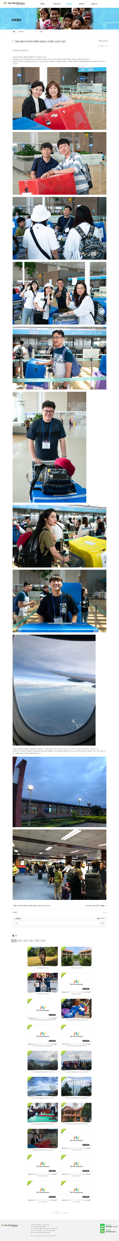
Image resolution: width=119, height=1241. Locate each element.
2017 (31, 941)
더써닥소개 (56, 4)
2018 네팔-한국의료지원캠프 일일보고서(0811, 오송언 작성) (40, 41)
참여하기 (82, 4)
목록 (15, 912)
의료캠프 (69, 4)
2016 (37, 941)
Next (65, 1212)
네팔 (15, 936)
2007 (43, 941)
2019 (19, 941)
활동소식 (94, 4)
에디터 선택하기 (101, 918)
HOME (42, 4)
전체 (14, 941)
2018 (25, 941)
